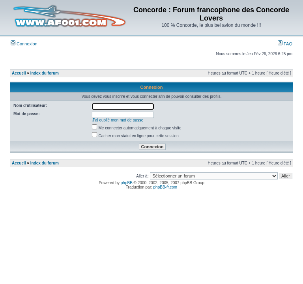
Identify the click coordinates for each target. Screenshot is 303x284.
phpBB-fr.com (165, 187)
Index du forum (44, 73)
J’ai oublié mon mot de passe (118, 120)
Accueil (19, 73)
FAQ (285, 43)
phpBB (127, 183)
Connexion (24, 43)
